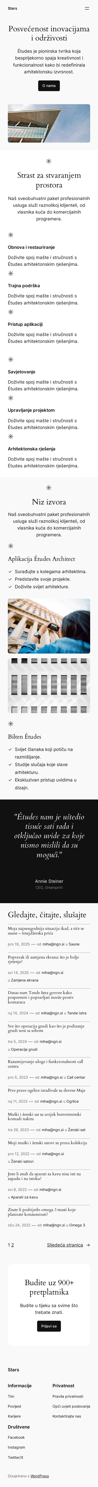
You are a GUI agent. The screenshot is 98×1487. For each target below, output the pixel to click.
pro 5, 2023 (18, 1077)
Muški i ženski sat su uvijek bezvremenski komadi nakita (44, 1117)
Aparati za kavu (24, 1197)
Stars (12, 8)
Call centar (76, 1077)
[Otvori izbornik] (87, 8)
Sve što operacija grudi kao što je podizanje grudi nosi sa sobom (46, 1028)
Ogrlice (72, 1101)
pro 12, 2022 (18, 1153)
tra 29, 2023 (18, 1129)
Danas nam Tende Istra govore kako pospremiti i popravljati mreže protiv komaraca (41, 997)
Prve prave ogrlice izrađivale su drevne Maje (46, 1090)
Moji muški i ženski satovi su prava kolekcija (47, 1143)
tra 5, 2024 (17, 1041)
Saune (74, 944)
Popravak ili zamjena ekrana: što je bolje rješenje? (43, 960)
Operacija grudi (24, 1049)
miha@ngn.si (53, 944)
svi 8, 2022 (17, 1189)
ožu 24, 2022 (19, 1225)
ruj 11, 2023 (17, 1101)
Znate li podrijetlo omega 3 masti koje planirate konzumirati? (42, 1212)
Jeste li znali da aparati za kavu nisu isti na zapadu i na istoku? (44, 1176)
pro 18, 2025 (19, 944)
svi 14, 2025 (18, 972)
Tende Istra (77, 1013)
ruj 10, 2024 (18, 1013)
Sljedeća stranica (68, 1245)
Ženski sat (76, 1129)
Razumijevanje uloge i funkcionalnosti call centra (45, 1064)
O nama (49, 85)
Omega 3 (77, 1225)
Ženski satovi (22, 1161)
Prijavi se (49, 1326)
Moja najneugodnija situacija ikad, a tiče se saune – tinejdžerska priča (46, 931)
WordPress (40, 1476)
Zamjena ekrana (24, 980)
